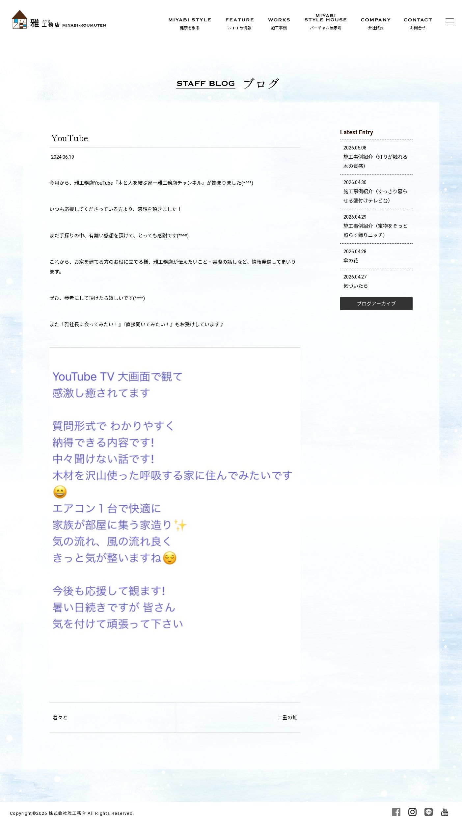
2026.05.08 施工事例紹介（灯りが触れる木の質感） (375, 157)
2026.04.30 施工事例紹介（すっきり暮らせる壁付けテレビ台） (375, 191)
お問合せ (418, 28)
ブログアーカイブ (376, 304)
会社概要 (376, 28)
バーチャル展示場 (325, 28)
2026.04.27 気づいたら (355, 281)
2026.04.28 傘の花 (355, 256)
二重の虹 (287, 718)
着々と (60, 718)
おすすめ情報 (239, 28)
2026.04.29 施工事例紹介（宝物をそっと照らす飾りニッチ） (375, 226)
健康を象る (190, 28)
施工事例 (279, 28)
